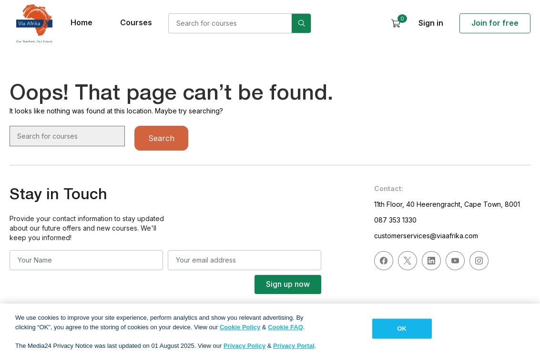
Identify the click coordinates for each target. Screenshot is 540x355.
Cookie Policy (240, 330)
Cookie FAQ (285, 330)
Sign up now (288, 284)
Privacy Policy (244, 349)
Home (81, 22)
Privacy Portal (294, 349)
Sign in (430, 23)
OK (402, 331)
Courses (136, 22)
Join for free (495, 23)
